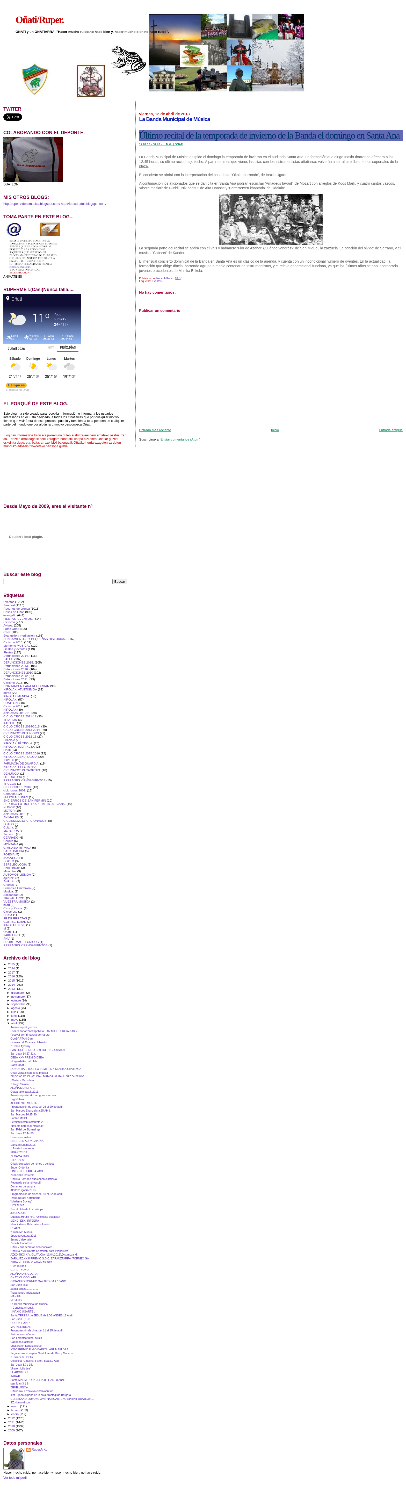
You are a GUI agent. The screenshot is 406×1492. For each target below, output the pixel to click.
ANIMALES (11, 817)
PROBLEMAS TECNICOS (21, 941)
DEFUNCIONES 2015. (18, 662)
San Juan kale (19, 1284)
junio (14, 1015)
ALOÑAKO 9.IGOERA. (24, 1273)
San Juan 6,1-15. (20, 1319)
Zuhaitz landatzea (21, 1243)
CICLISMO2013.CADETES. (22, 770)
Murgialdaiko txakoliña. (24, 1061)
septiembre (18, 1004)
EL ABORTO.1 (19, 1372)
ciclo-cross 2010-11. (17, 713)
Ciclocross (10, 911)
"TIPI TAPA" (17, 1159)
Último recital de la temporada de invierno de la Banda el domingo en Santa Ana (269, 135)
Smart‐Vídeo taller (21, 1239)
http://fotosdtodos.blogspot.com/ (83, 204)
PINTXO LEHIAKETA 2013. (27, 1171)
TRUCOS (9, 783)
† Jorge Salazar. (20, 1084)
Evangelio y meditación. (19, 635)
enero (15, 1414)
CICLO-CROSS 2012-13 (20, 736)
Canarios (9, 793)
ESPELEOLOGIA (15, 864)
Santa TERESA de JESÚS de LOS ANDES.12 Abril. (41, 1315)
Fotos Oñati (11, 628)
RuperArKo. (40, 1449)
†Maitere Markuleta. (22, 1080)
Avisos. (8, 625)
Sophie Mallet (18, 1118)
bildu (6, 904)
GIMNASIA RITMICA (17, 847)
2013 (12, 988)
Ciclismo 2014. (13, 706)
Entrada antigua (391, 430)
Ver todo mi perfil (15, 1478)
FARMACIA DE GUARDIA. (21, 763)
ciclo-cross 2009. (14, 790)
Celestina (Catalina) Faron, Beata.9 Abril (34, 1360)
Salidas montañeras (22, 1334)
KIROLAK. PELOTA (16, 766)
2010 (12, 1426)
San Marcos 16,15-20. (23, 1114)
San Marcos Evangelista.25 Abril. (30, 1110)
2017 (12, 972)
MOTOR (9, 810)
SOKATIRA (10, 857)
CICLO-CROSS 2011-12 (20, 716)
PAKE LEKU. (12, 935)
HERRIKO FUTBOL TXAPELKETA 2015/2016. (34, 803)
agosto (16, 1008)
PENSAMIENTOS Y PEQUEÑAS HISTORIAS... (35, 638)
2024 (12, 968)
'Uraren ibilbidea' (20, 1368)
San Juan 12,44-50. (22, 1133)
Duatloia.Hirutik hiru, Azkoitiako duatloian (35, 1216)
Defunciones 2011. (16, 679)
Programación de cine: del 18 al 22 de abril (36, 1193)
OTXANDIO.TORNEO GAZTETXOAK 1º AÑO (38, 1281)
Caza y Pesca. (13, 908)
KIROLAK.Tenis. (14, 925)
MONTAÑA (10, 844)
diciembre (18, 992)
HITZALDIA (17, 1205)
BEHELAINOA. (19, 1387)
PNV (6, 938)
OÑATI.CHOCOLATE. (23, 1277)
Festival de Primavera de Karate (29, 1034)
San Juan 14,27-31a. (23, 1053)
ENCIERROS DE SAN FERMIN (24, 800)
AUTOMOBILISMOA (17, 874)
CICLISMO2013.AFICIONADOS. (25, 820)
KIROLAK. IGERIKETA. (19, 746)
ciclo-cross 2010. (14, 814)
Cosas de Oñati (13, 612)
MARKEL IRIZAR (20, 1326)
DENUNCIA (11, 773)
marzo (15, 1406)
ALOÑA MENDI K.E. (22, 1087)
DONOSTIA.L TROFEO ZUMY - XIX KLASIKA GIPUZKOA (45, 1068)
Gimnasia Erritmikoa (17, 888)
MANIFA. (15, 1296)
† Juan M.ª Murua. (21, 1232)
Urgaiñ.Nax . (18, 1099)
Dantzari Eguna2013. (23, 1144)
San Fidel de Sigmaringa (25, 1129)
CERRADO (11, 837)
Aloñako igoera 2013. (23, 1190)
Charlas (8, 884)
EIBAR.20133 (18, 1152)
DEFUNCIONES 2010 (18, 672)
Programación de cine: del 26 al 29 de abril (36, 1106)
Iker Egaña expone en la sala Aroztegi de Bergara (40, 1394)
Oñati (7, 750)
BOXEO (8, 861)
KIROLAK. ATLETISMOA (20, 689)
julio (14, 1011)
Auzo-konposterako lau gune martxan (33, 1095)
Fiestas (8, 652)
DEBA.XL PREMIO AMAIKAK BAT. (31, 1262)
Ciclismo (9, 622)
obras (7, 692)
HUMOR (9, 807)
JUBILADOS (18, 1212)
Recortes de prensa (16, 608)
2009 (12, 1430)
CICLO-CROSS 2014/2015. (21, 726)
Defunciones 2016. (16, 669)
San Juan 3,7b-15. (21, 1364)
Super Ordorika (19, 1167)
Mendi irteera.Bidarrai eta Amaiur (30, 1224)
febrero (16, 1410)
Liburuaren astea (20, 1137)
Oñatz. (7, 931)
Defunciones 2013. (16, 665)
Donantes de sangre (22, 1186)
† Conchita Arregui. (22, 1307)
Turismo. (9, 834)
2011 (12, 1422)
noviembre (18, 996)
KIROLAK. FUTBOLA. (18, 743)
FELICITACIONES (15, 797)
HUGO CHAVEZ (20, 1322)
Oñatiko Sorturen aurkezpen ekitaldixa (33, 1178)
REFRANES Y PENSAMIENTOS (25, 945)
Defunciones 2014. (16, 655)
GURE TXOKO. (19, 1269)
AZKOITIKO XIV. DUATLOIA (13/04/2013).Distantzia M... (44, 1254)
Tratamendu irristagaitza (25, 1292)
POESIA (9, 854)
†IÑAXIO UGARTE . (22, 1311)
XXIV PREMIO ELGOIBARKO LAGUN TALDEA (39, 1349)
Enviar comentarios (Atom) (180, 439)
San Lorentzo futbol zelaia (26, 1337)
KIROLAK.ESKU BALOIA (20, 756)
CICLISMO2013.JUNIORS (21, 733)
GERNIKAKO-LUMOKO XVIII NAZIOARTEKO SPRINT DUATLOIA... (52, 1398)
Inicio (275, 430)
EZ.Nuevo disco (20, 1402)
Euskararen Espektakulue (26, 1345)
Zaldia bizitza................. (24, 1288)
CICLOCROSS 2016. (17, 787)
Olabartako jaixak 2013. (24, 1091)
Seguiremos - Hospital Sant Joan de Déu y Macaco (41, 1353)
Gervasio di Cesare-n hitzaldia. (29, 1042)
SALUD (8, 659)
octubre (16, 1000)
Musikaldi (16, 1300)
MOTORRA (11, 830)
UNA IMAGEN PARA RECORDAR (26, 686)
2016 (12, 976)
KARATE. (9, 723)
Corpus (8, 840)
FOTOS (8, 824)
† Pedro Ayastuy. (20, 1046)
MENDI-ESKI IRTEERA (24, 1220)
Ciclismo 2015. (13, 682)
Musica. (8, 891)
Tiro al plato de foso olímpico (27, 1209)
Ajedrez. (9, 878)
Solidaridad (11, 894)
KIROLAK (10, 709)
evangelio (9, 615)
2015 (12, 980)
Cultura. (8, 827)
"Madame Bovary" (21, 1201)
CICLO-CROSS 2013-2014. (22, 729)
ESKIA (7, 915)
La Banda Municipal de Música (29, 1304)
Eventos (157, 281)
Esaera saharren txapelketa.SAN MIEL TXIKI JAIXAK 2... (45, 1031)
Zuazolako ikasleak (22, 1175)
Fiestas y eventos (15, 649)
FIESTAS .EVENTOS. (18, 618)
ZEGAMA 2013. (20, 1156)
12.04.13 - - (161, 144)
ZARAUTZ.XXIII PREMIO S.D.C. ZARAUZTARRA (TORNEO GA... (50, 1258)
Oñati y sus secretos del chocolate (31, 1247)
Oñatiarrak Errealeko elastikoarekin (31, 1391)
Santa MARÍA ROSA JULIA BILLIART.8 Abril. (37, 1379)
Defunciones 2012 (15, 675)
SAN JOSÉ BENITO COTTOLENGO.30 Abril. (37, 1049)
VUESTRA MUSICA (16, 901)
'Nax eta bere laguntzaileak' (27, 1125)
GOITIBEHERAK (14, 921)
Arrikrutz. (9, 881)
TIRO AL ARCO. (14, 898)
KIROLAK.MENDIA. (16, 696)
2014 (12, 984)
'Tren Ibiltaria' (18, 1265)
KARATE (15, 1376)
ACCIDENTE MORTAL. (24, 1103)
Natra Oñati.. (18, 1064)
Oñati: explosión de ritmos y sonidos (32, 1163)
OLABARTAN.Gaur (22, 1038)
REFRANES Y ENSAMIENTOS (24, 780)
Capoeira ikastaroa (21, 1341)
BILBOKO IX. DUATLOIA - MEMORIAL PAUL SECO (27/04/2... (48, 1076)
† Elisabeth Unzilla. (22, 1357)
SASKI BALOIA (13, 851)
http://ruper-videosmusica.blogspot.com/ (31, 204)
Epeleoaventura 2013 (23, 1235)
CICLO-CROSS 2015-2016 (21, 753)
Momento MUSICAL (16, 645)
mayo (15, 1019)
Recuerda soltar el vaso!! (25, 1182)
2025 (12, 964)
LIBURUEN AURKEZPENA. (27, 1140)
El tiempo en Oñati (18, 389)
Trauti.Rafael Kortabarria (25, 1197)
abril (14, 1023)
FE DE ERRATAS (15, 918)
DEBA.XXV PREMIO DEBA (27, 1057)
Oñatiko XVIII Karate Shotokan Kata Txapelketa (39, 1250)
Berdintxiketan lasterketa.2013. (29, 1121)
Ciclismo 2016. (13, 642)
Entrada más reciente (155, 430)
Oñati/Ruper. (40, 20)
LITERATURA (12, 777)
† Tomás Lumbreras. (22, 1148)
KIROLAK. (10, 699)
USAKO (15, 1228)
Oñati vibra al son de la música (29, 1072)
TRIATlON (10, 719)
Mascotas (9, 871)
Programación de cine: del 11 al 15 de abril (36, 1330)
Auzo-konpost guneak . (24, 1027)
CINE (7, 632)
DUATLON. (10, 702)
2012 (12, 1418)
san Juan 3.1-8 (19, 1383)
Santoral (9, 605)
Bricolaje (9, 739)
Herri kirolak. (11, 867)
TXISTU (8, 760)
